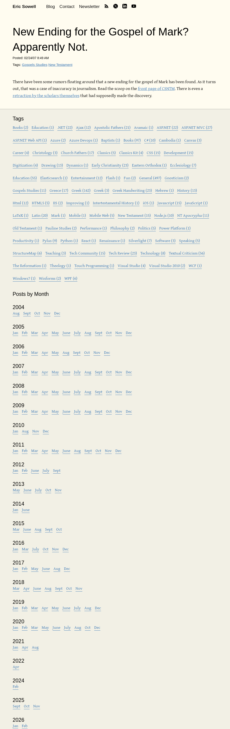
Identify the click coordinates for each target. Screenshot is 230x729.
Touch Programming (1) (94, 265)
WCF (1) (195, 265)
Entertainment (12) (87, 178)
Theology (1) (60, 265)
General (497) (150, 178)
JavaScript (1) (196, 203)
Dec (57, 313)
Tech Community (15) (87, 253)
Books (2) (20, 127)
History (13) (187, 190)
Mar (34, 333)
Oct (37, 313)
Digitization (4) (25, 165)
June (66, 333)
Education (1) (43, 127)
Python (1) (69, 240)
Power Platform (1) (175, 228)
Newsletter (89, 6)
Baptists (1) (110, 140)
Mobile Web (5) (101, 215)
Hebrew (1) (164, 190)
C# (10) (150, 140)
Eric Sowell (24, 6)
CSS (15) (153, 153)
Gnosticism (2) (177, 178)
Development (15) (178, 153)
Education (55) (25, 178)
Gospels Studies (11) (29, 190)
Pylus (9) (50, 240)
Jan (15, 333)
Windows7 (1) (24, 278)
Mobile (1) (77, 215)
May (55, 333)
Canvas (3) (193, 140)
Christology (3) (45, 153)
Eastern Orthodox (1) (149, 165)
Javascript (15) (169, 203)
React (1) (88, 240)
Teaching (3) (55, 253)
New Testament (60, 65)
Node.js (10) (164, 215)
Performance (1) (93, 228)
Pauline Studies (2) (61, 228)
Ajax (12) (83, 127)
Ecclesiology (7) (183, 165)
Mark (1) (58, 215)
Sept (27, 313)
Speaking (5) (189, 240)
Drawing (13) (52, 165)
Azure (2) (58, 140)
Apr (45, 333)
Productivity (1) (26, 240)
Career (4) (21, 153)
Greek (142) (81, 190)
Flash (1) (113, 178)
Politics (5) (147, 228)
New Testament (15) (134, 215)
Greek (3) (101, 190)
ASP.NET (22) (167, 127)
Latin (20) (40, 215)
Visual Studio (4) (132, 265)
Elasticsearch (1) (54, 178)
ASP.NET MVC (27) (197, 127)
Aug (16, 313)
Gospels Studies (34, 65)
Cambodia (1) (170, 140)
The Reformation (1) (29, 265)
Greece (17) (59, 190)
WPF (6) (70, 278)
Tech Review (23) (123, 253)
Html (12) (20, 203)
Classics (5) (106, 153)
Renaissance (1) (112, 240)
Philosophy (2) (122, 228)
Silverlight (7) (140, 240)
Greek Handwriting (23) (132, 190)
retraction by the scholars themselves (46, 95)
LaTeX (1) (20, 215)
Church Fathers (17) (77, 153)
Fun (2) (130, 178)
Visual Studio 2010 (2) (167, 265)
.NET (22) (65, 127)
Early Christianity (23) (110, 165)
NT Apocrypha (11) (193, 215)
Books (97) (132, 140)
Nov (47, 313)
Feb (25, 333)
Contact (66, 6)
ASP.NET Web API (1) (30, 140)
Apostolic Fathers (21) (112, 127)
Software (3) (165, 240)
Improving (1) (77, 203)
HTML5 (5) (41, 203)
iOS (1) (148, 203)
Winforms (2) (50, 278)
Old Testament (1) (27, 228)
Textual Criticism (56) (187, 253)
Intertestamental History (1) (116, 203)
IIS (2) (58, 203)
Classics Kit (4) (131, 153)
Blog (50, 6)
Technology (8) (152, 253)
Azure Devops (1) (83, 140)
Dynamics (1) (77, 165)
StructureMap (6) (27, 253)
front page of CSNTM (156, 88)
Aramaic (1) (143, 127)
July (77, 333)
